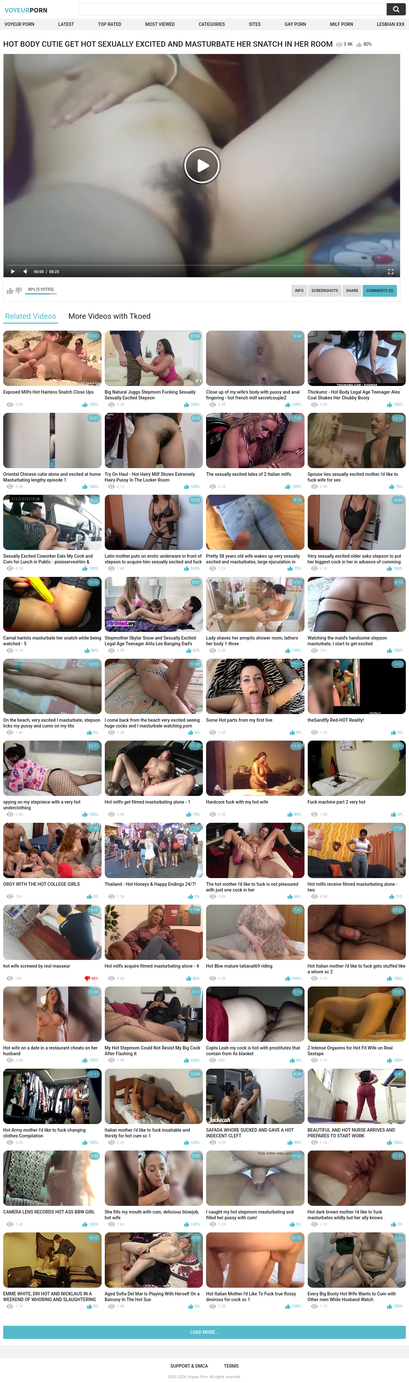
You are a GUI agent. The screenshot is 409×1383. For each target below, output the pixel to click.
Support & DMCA (189, 1366)
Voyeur (26, 9)
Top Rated (109, 24)
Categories (212, 24)
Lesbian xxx (391, 24)
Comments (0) (379, 290)
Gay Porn (295, 24)
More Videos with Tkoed (109, 316)
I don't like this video (18, 290)
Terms (231, 1366)
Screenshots (325, 290)
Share (352, 290)
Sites (255, 24)
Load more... (204, 1332)
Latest (66, 24)
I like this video (10, 290)
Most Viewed (160, 24)
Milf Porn (341, 24)
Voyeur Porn (19, 24)
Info (299, 290)
